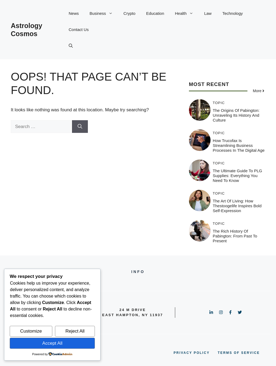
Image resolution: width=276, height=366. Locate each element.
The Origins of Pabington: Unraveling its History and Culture (236, 115)
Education (155, 13)
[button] (70, 46)
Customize (31, 331)
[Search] (80, 126)
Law (208, 13)
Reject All (75, 331)
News (74, 13)
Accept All (52, 343)
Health (187, 13)
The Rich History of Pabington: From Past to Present (235, 236)
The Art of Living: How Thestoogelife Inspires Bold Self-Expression (237, 206)
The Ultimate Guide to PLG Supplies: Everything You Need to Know (237, 175)
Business (103, 13)
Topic (219, 103)
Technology (232, 13)
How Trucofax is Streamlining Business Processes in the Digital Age (238, 145)
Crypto (129, 13)
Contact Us (79, 29)
